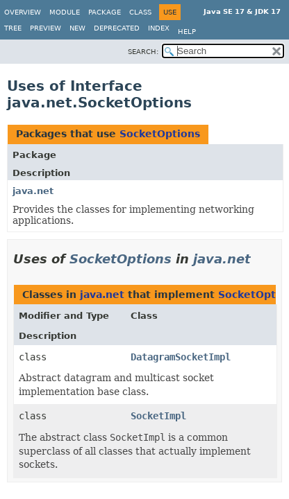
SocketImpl (158, 415)
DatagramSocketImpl (181, 356)
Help (187, 31)
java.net (33, 191)
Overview (22, 12)
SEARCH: (143, 51)
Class (140, 12)
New (77, 28)
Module (64, 12)
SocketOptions (159, 133)
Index (159, 28)
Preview (45, 28)
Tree (13, 28)
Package (104, 12)
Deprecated (117, 28)
